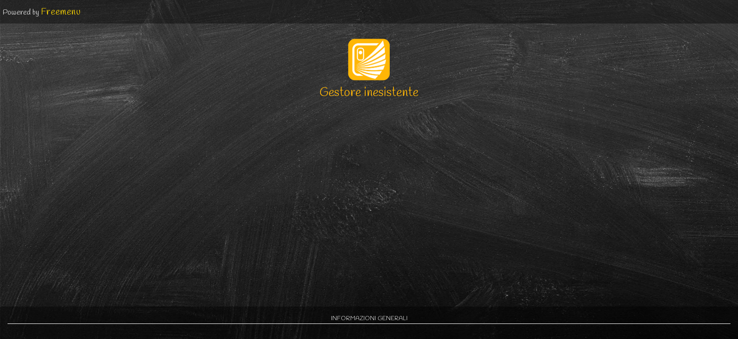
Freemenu (61, 12)
